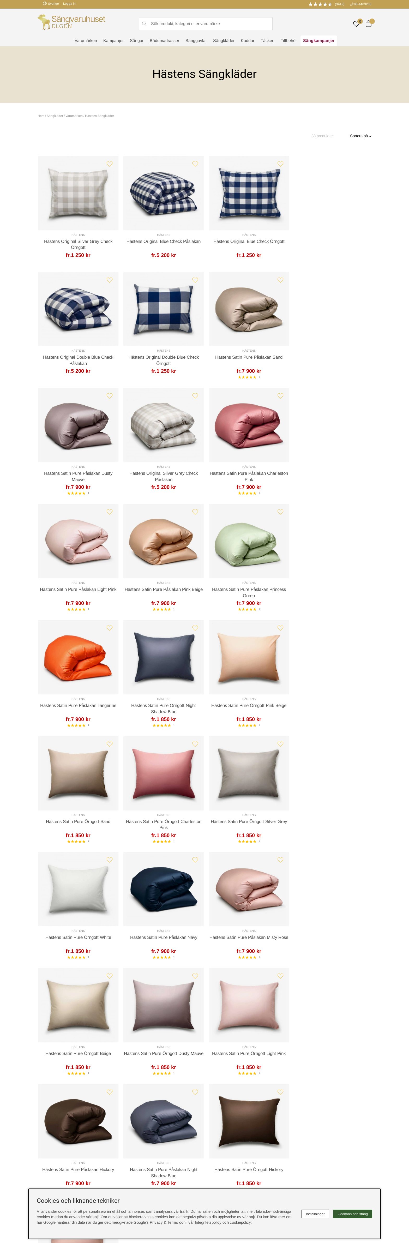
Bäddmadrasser (164, 40)
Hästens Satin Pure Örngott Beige (162, 824)
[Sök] (206, 23)
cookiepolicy (240, 1222)
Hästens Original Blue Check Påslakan (162, 241)
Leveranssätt (100, 1022)
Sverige (51, 3)
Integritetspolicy (220, 1115)
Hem (41, 116)
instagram (49, 1137)
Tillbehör (289, 40)
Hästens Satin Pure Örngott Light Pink (331, 824)
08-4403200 (362, 4)
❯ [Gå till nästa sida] (206, 972)
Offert (141, 1022)
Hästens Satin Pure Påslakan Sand (162, 358)
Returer (189, 1022)
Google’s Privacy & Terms (156, 1222)
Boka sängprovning (308, 1104)
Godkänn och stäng (353, 1214)
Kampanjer (113, 40)
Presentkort (132, 1121)
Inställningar (315, 1214)
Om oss (129, 1115)
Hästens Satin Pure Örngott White (247, 707)
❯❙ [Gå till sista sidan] (217, 972)
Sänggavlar (196, 40)
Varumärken (86, 40)
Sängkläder (223, 40)
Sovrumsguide (134, 1110)
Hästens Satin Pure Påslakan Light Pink (162, 474)
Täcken (267, 40)
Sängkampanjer (318, 40)
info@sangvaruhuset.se (255, 1048)
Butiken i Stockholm (309, 1121)
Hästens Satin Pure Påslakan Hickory (78, 940)
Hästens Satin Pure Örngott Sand (331, 591)
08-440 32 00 (253, 1043)
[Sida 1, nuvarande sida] (190, 972)
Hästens (78, 235)
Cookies (214, 1104)
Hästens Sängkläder (99, 116)
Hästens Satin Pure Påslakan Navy (331, 707)
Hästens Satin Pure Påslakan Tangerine (77, 591)
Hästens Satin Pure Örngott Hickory (247, 940)
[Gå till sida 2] (195, 972)
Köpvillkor (215, 1110)
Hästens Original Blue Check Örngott (246, 241)
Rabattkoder (132, 1104)
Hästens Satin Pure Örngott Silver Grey (162, 707)
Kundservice (52, 1022)
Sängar (136, 40)
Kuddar (247, 40)
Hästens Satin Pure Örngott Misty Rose (331, 940)
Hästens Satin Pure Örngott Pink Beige (247, 591)
